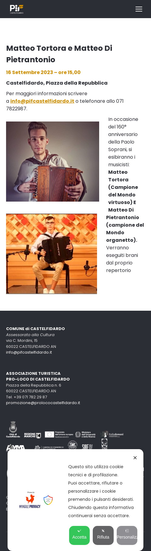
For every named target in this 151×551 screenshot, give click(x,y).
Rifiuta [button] (103, 534)
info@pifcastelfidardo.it (29, 352)
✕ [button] (135, 458)
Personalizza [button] (127, 534)
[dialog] (75, 500)
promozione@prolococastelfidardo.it (43, 403)
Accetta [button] (79, 534)
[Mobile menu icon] (139, 9)
